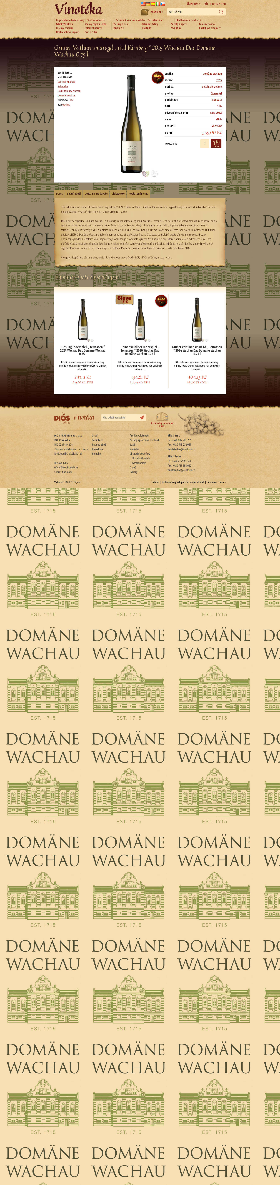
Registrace (97, 449)
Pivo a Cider (91, 32)
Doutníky (146, 28)
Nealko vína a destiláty (188, 20)
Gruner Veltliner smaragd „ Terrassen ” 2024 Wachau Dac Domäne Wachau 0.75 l (197, 350)
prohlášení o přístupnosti (175, 482)
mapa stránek (197, 482)
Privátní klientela (141, 458)
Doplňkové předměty (210, 28)
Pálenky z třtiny (150, 24)
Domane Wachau (66, 95)
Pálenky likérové (93, 28)
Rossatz (217, 99)
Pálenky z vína (120, 24)
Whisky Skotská (64, 24)
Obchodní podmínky (140, 453)
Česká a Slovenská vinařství (130, 20)
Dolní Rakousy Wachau (69, 91)
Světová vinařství (96, 20)
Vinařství (134, 449)
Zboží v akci (152, 12)
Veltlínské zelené (212, 86)
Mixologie (118, 28)
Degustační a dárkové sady (70, 20)
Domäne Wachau (212, 73)
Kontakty (96, 453)
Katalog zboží (99, 444)
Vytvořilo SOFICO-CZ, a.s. (67, 482)
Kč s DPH (218, 4)
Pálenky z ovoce (207, 24)
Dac (71, 100)
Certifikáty (97, 440)
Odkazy (134, 472)
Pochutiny (176, 28)
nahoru (155, 482)
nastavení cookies (216, 482)
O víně (133, 467)
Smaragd (216, 93)
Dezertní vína (155, 20)
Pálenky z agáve (179, 24)
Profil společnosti (139, 435)
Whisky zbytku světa (95, 24)
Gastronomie (139, 463)
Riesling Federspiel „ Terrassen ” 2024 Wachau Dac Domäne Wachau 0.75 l (82, 350)
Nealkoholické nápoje (67, 32)
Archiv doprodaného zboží (162, 420)
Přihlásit (195, 4)
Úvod (95, 435)
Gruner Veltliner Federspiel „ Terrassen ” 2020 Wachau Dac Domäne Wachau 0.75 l (140, 350)
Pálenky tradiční (64, 28)
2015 (219, 80)
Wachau (66, 104)
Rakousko (63, 86)
